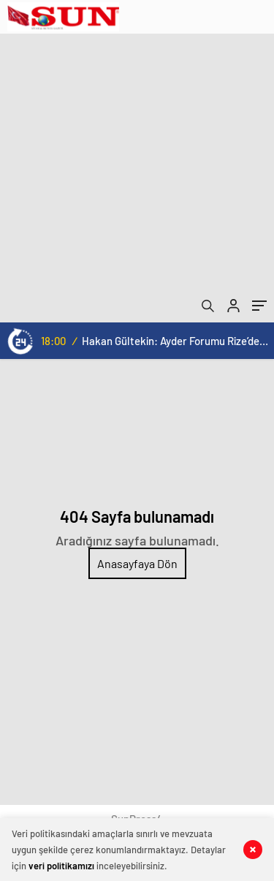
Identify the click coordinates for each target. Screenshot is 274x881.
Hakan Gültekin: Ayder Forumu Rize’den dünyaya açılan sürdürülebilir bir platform (175, 340)
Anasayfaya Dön (137, 563)
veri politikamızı (61, 865)
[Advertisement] (137, 178)
